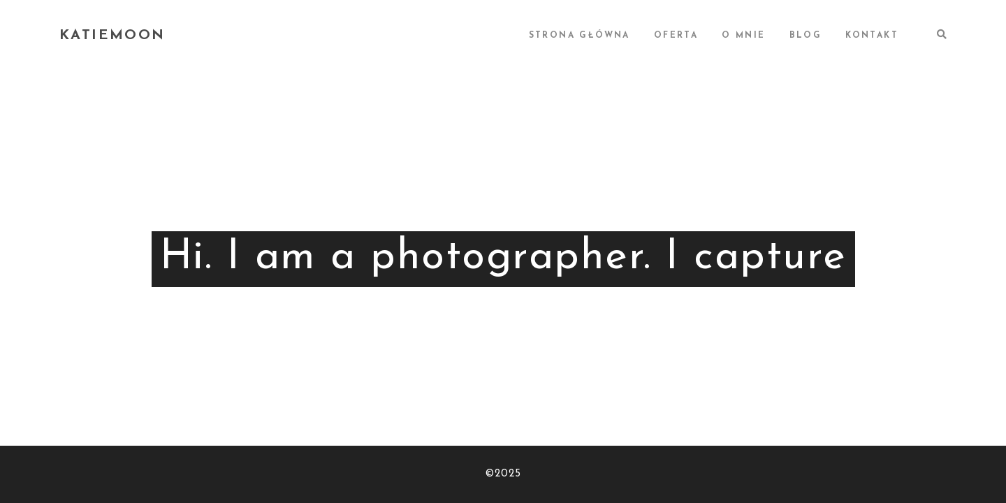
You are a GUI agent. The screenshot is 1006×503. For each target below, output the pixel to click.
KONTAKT (871, 35)
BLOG (805, 35)
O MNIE (743, 35)
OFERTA (676, 35)
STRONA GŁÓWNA (579, 35)
